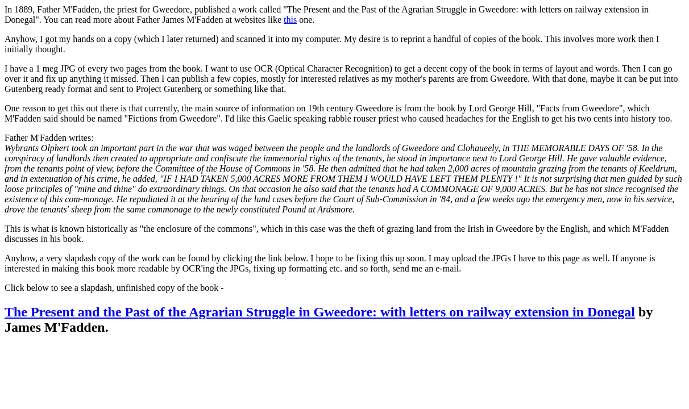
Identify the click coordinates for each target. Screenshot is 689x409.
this (290, 19)
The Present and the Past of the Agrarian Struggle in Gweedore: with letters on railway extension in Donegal (320, 311)
